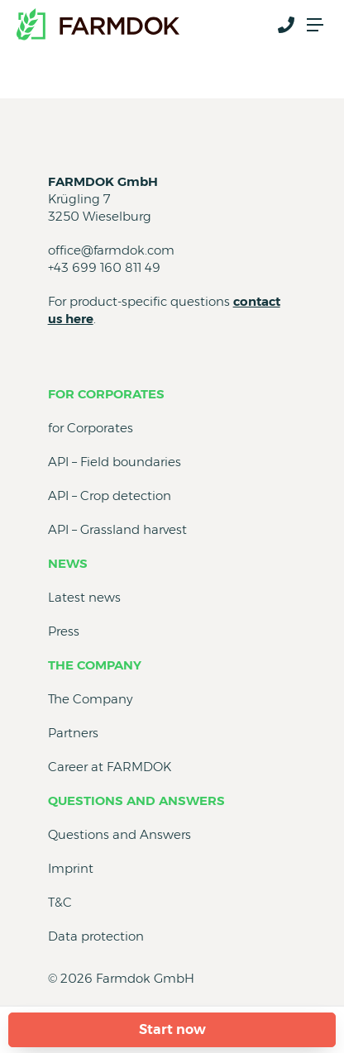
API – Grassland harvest (117, 529)
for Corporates (106, 394)
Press (63, 631)
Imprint (70, 868)
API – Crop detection (109, 495)
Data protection (96, 936)
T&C (60, 902)
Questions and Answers (136, 800)
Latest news (84, 597)
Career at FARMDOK (109, 766)
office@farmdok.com (111, 250)
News (68, 563)
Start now (172, 1029)
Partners (73, 733)
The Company (94, 665)
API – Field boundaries (114, 461)
